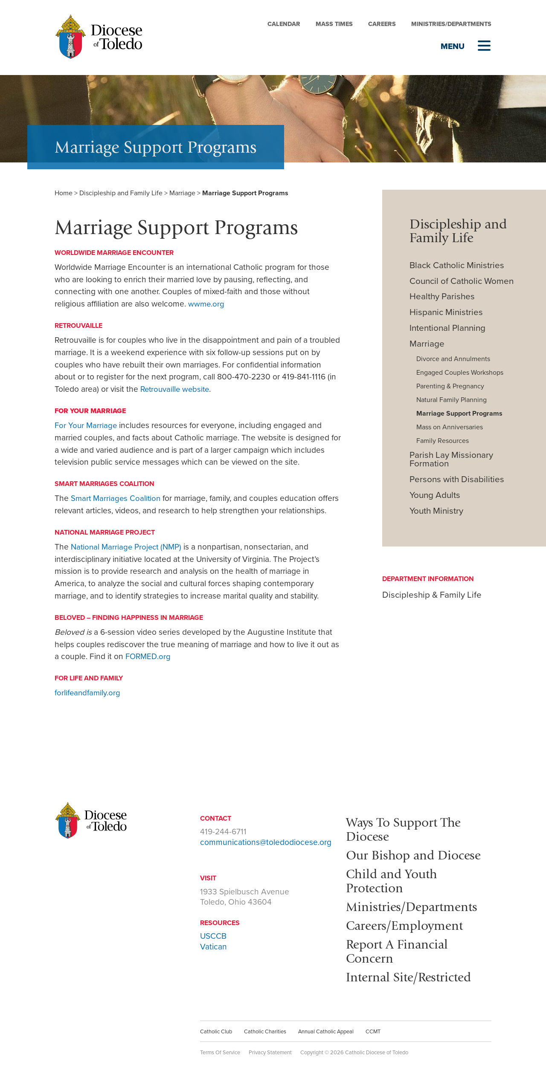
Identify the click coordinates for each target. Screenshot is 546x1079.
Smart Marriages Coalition (117, 498)
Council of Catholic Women (462, 281)
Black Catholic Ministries (457, 265)
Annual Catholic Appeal (326, 1027)
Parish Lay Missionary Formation (451, 459)
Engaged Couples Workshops (459, 372)
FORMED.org (148, 656)
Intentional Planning (447, 328)
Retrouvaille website (176, 389)
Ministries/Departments (451, 24)
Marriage (182, 193)
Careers (382, 24)
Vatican (213, 947)
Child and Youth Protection (394, 879)
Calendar (283, 24)
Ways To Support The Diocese (406, 829)
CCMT (373, 1027)
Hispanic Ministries (446, 312)
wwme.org (206, 304)
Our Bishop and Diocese (417, 854)
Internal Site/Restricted (412, 973)
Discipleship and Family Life (121, 193)
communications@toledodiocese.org (265, 842)
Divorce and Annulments (453, 359)
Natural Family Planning (451, 400)
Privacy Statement (270, 1048)
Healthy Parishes (442, 296)
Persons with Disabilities (457, 479)
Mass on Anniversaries (449, 427)
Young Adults (435, 495)
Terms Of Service (220, 1048)
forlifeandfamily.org (88, 692)
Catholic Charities (265, 1027)
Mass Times (334, 24)
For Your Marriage (87, 425)
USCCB (213, 936)
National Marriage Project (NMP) (128, 547)
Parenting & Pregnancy (450, 386)
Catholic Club (216, 1027)
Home (64, 193)
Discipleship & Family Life (432, 595)
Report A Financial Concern (399, 948)
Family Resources (442, 441)
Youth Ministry (436, 511)
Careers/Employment (407, 923)
